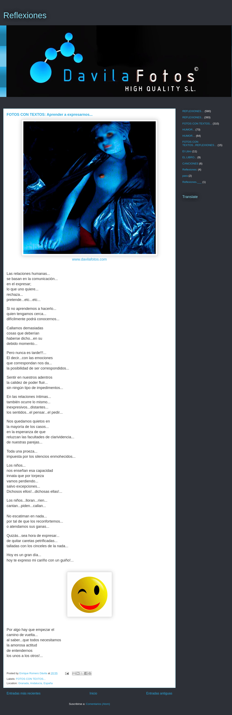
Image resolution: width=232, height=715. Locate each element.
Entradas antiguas (159, 693)
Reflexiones (25, 15)
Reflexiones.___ (192, 182)
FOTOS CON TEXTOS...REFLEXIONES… (199, 143)
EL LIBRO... (189, 157)
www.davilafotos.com (89, 259)
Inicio (93, 693)
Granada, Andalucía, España (35, 683)
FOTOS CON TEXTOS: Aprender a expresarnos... (50, 114)
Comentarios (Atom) (98, 703)
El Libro (186, 151)
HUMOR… (188, 135)
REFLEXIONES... (192, 117)
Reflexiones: (189, 169)
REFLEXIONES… (193, 111)
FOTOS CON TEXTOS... (31, 678)
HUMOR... (188, 129)
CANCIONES (190, 163)
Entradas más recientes (24, 693)
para (185, 175)
